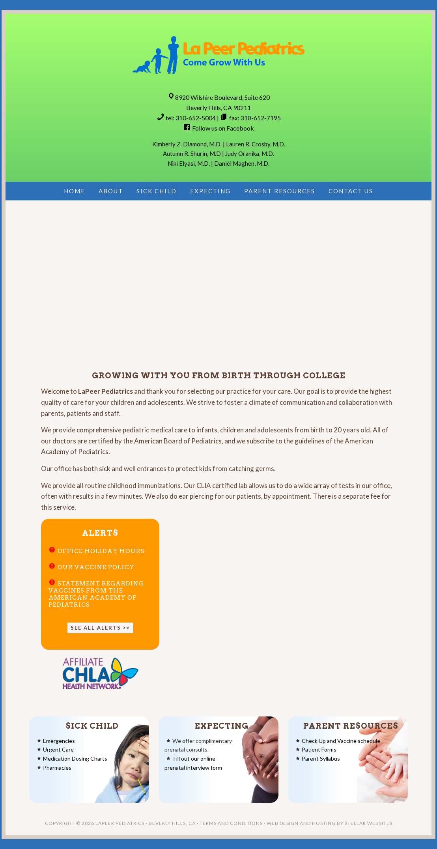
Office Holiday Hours (101, 551)
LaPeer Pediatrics (218, 54)
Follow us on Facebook (223, 128)
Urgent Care (58, 749)
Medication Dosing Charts (75, 758)
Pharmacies (57, 767)
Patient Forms (319, 749)
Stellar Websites (368, 823)
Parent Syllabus (321, 758)
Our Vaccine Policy (96, 567)
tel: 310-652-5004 (191, 118)
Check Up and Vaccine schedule (341, 740)
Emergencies (59, 740)
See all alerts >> (100, 628)
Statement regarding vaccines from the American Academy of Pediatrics (96, 594)
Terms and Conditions (231, 823)
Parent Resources (350, 726)
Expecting (221, 726)
